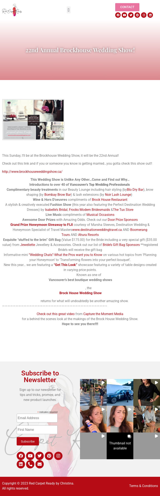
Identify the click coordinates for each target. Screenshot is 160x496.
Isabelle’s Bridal (56, 210)
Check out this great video (56, 314)
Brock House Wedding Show (80, 293)
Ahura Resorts (88, 235)
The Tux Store (123, 210)
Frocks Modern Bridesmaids (90, 210)
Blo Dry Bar (135, 190)
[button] (69, 9)
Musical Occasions (100, 215)
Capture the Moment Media (103, 314)
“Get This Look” (65, 265)
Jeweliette (27, 245)
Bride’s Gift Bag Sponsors (121, 245)
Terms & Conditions (143, 486)
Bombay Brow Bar (57, 195)
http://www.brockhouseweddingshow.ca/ (32, 172)
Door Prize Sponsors (123, 220)
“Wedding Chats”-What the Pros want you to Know (65, 255)
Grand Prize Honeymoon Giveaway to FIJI (41, 225)
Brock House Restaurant (109, 200)
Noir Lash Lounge (118, 195)
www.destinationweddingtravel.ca (97, 230)
